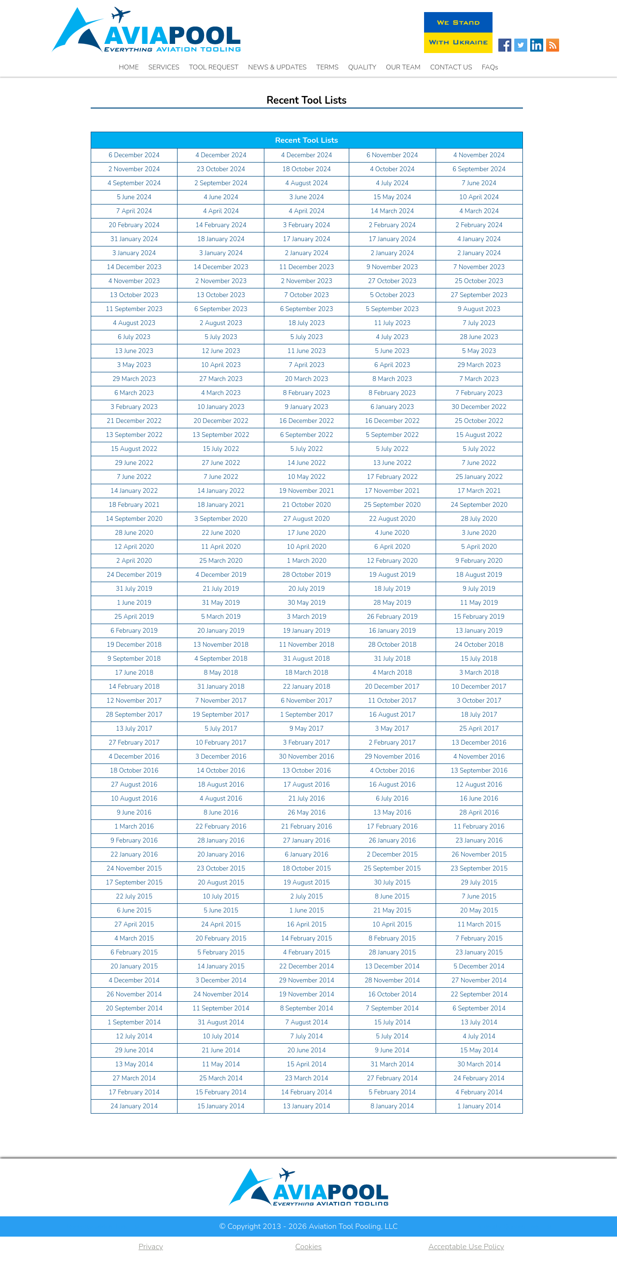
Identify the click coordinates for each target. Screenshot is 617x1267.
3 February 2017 (306, 742)
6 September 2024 (479, 169)
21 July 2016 (306, 798)
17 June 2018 (134, 672)
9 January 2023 (306, 407)
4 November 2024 (479, 155)
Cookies (308, 1246)
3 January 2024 (134, 253)
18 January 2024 (221, 239)
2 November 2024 (134, 169)
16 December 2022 (306, 421)
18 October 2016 (134, 770)
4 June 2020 (392, 533)
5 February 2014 (392, 1092)
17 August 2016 (306, 784)
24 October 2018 (479, 644)
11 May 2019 (479, 603)
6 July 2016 (392, 798)
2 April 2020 (134, 561)
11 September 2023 (134, 309)
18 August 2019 (479, 575)
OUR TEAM (403, 67)
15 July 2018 (479, 658)
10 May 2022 (307, 477)
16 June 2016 (479, 798)
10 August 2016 (134, 798)
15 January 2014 (221, 1106)
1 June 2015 (306, 910)
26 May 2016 (307, 812)
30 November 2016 (306, 756)
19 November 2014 (306, 994)
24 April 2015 (221, 924)
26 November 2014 (134, 994)
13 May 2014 (134, 1064)
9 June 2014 (392, 1050)
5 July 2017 (221, 728)
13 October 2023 (134, 295)
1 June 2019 (134, 603)
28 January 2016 (221, 840)
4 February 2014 (479, 1092)
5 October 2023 (392, 295)
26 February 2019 (392, 617)
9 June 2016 (134, 812)
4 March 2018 (392, 672)
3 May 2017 (392, 728)
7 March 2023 (479, 379)
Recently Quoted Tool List (514, 1226)
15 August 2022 (479, 435)
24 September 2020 (479, 505)
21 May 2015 (392, 910)
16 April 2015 (306, 924)
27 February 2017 (134, 742)
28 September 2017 (134, 714)
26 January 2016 (392, 840)
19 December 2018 (134, 644)
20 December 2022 (220, 421)
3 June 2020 (479, 533)
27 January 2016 (306, 840)
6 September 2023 (220, 309)
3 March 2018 (479, 672)
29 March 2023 (479, 365)
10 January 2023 (221, 407)
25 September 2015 (392, 868)
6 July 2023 (134, 337)
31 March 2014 (392, 1064)
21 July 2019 (221, 589)
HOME (128, 67)
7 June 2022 (479, 463)
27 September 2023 (479, 295)
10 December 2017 (479, 686)
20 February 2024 (134, 225)
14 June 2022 (307, 463)
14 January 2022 (134, 491)
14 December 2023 (134, 267)
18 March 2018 (306, 672)
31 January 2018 (221, 686)
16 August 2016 (392, 784)
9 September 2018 (134, 658)
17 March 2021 (479, 491)
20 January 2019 (221, 631)
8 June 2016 (221, 812)
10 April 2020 (306, 547)
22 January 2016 (134, 854)
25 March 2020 (221, 561)
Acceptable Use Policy (466, 1246)
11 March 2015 (479, 924)
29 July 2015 (479, 882)
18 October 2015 (306, 868)
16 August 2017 (392, 714)
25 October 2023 (479, 281)
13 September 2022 (134, 435)
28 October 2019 (306, 575)
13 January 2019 (479, 631)
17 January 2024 (306, 239)
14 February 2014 (306, 1092)
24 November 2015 (134, 868)
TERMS (327, 67)
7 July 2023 (479, 323)
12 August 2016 (479, 784)
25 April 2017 (479, 728)
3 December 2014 (221, 980)
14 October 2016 (220, 770)
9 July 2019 (479, 589)
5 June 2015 (221, 910)
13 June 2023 (134, 351)
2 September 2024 (220, 183)
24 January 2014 (134, 1106)
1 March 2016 (134, 826)
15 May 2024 (392, 197)
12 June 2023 (221, 351)
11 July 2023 (392, 323)
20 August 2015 (221, 882)
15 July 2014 (392, 1022)
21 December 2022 (134, 421)
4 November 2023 (134, 281)
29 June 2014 (134, 1050)
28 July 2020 (479, 519)
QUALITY (362, 67)
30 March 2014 (479, 1064)
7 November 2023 (479, 267)
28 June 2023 (479, 337)
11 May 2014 (221, 1064)
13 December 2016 (479, 742)
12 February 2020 (392, 561)
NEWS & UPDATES (277, 67)
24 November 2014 (221, 994)
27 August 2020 (306, 519)
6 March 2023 (134, 393)
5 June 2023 (392, 351)
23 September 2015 (479, 868)
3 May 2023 (134, 365)
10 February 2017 (221, 742)
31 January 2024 (134, 239)
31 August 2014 (221, 1022)
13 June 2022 (392, 463)
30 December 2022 (479, 407)
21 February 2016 (306, 826)
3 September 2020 (220, 519)
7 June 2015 (479, 896)
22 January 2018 (306, 686)
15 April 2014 (306, 1064)
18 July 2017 (479, 714)
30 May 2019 (307, 603)
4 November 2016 (479, 756)
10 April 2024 (479, 197)
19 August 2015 (306, 882)
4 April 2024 (221, 211)
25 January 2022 (479, 477)
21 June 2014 (221, 1050)
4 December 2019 (221, 575)
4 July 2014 (479, 1036)
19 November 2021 (306, 491)
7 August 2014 (306, 1022)
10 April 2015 (392, 924)
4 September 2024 (134, 183)
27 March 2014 (134, 1078)
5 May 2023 (479, 351)
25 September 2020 (392, 505)
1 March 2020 (306, 561)
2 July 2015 (306, 896)
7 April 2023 (306, 365)
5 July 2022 (306, 449)
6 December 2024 (134, 155)
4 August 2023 (134, 323)
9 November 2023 (392, 267)
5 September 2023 (392, 309)
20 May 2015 (479, 910)
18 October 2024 (306, 169)
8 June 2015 (392, 896)
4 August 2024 (306, 183)
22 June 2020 (221, 533)
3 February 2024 (306, 225)
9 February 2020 (479, 561)
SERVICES (163, 67)
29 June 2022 (134, 463)
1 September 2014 (134, 1022)
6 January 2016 (306, 854)
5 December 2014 (479, 966)
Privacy (150, 1246)
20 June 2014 (307, 1050)
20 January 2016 (221, 854)
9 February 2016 (134, 840)
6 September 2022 (306, 435)
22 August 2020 (392, 519)
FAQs (490, 67)
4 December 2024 (221, 155)
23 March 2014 (306, 1078)
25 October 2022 (479, 421)
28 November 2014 (392, 980)
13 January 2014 (306, 1106)
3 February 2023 (134, 407)
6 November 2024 (392, 155)
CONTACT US (451, 67)
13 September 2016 (479, 770)
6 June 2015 (134, 910)
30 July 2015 (392, 882)
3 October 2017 (479, 700)
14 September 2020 (134, 519)
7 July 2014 (306, 1036)
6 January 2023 (392, 407)
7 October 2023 (306, 295)
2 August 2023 (221, 323)
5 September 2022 (392, 435)
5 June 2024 (134, 197)
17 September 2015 (134, 882)
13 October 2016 (306, 770)
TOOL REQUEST (214, 67)
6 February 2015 (134, 952)
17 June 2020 (307, 533)
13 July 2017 (134, 728)
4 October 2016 (392, 770)
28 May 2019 (392, 603)
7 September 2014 (392, 1008)
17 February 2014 (134, 1092)
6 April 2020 (392, 547)
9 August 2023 (479, 309)
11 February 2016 (479, 826)
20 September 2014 (134, 1008)
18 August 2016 (221, 784)
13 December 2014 (392, 966)
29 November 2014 (306, 980)
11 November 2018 (306, 644)
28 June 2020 (134, 533)
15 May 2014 (479, 1050)
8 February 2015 (392, 938)
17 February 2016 (392, 826)
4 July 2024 (392, 183)
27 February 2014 (392, 1078)
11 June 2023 (307, 351)
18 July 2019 (392, 589)
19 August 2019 (392, 575)
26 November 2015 (479, 854)
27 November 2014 (479, 980)
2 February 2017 (392, 742)
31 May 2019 (221, 603)
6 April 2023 (392, 365)
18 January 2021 (221, 505)
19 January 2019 (306, 631)
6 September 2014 (479, 1008)
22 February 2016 (221, 826)
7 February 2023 (479, 393)
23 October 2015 (220, 868)
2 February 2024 (392, 225)
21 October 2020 (306, 505)
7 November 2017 (221, 700)
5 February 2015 (221, 952)
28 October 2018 (392, 644)
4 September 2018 (220, 658)
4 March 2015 (134, 938)
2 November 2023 (221, 281)
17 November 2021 (392, 491)
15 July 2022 (221, 449)
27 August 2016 (134, 784)
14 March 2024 (392, 211)
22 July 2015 (134, 896)
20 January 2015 (134, 966)
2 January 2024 (306, 253)
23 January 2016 (479, 840)
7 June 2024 (479, 183)
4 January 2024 (479, 239)
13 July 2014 (479, 1022)
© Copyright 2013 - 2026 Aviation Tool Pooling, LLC (308, 1226)
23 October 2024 (220, 169)
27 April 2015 (134, 924)
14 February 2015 (306, 938)
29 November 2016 (392, 756)
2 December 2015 (392, 854)
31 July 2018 (392, 658)
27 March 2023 (221, 379)
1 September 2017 (306, 714)
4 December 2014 (134, 980)
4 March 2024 (479, 211)
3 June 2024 (306, 197)
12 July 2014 (134, 1036)
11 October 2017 (392, 700)
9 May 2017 (306, 728)
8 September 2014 (306, 1008)
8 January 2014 (392, 1106)
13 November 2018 (221, 644)
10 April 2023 (221, 365)
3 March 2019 (306, 617)
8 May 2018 (221, 672)
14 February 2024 (221, 225)
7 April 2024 (134, 211)
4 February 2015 (306, 952)
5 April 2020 (479, 547)
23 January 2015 (479, 952)
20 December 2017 (392, 686)
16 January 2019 (392, 631)
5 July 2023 (221, 337)
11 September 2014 (220, 1008)
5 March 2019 (221, 617)
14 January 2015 (221, 966)
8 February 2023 (306, 393)
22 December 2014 (306, 966)
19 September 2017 (220, 714)
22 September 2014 (479, 994)
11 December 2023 (306, 267)
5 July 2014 (392, 1036)
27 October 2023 (392, 281)
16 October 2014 (392, 994)
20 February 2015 (221, 938)
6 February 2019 (134, 631)
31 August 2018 (306, 658)
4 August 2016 (221, 798)
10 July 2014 (221, 1036)
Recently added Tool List (103, 1226)
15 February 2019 (479, 617)
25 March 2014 (221, 1078)
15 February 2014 (221, 1092)
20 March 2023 (306, 379)
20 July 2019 (306, 589)
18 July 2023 (306, 323)
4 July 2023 (392, 337)
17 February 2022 (392, 477)
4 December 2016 (134, 756)
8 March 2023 (392, 379)
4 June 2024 (221, 197)
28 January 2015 (392, 952)
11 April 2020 (221, 547)
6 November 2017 (306, 700)
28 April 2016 (479, 812)
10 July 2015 (221, 896)
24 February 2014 (479, 1078)
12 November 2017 (134, 700)
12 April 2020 (134, 547)
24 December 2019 (134, 575)
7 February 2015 (479, 938)
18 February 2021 (134, 505)
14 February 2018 (134, 686)
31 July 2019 (134, 589)
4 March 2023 (221, 393)
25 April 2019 (134, 617)
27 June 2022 (221, 463)
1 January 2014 (479, 1106)
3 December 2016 (221, 756)
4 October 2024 (392, 169)
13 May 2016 (392, 812)
